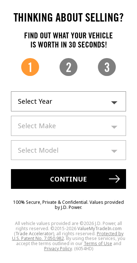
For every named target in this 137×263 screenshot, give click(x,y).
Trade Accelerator (34, 233)
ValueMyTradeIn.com (99, 228)
